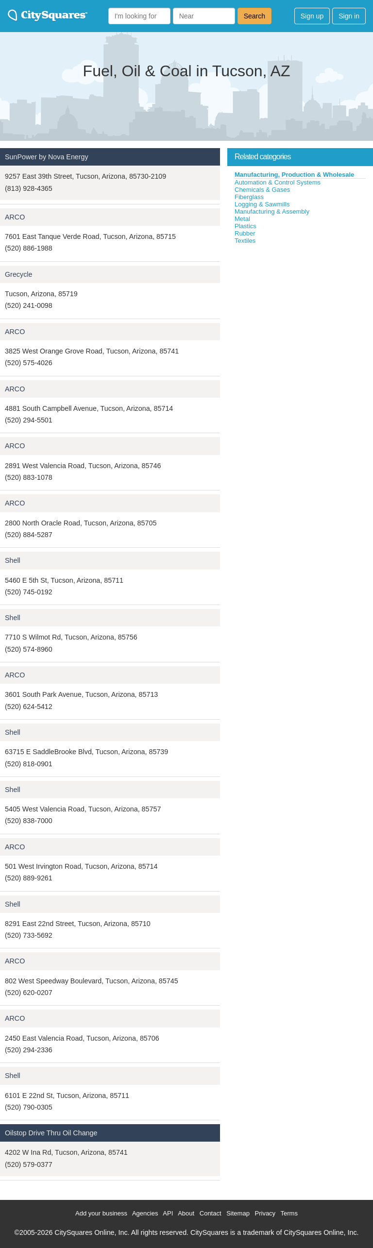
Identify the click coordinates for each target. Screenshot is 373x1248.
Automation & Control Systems (278, 182)
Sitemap (238, 1213)
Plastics (245, 226)
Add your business (101, 1213)
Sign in (349, 16)
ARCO (15, 217)
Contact (210, 1213)
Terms (289, 1213)
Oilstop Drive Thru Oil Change (51, 1133)
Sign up (312, 16)
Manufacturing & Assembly (272, 211)
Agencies (145, 1213)
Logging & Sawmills (262, 204)
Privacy (265, 1213)
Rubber (245, 233)
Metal (242, 218)
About (186, 1213)
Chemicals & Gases (262, 189)
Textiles (245, 240)
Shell (12, 560)
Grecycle (18, 274)
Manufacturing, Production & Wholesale (294, 174)
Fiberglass (249, 197)
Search (254, 16)
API (168, 1213)
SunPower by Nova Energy (46, 157)
